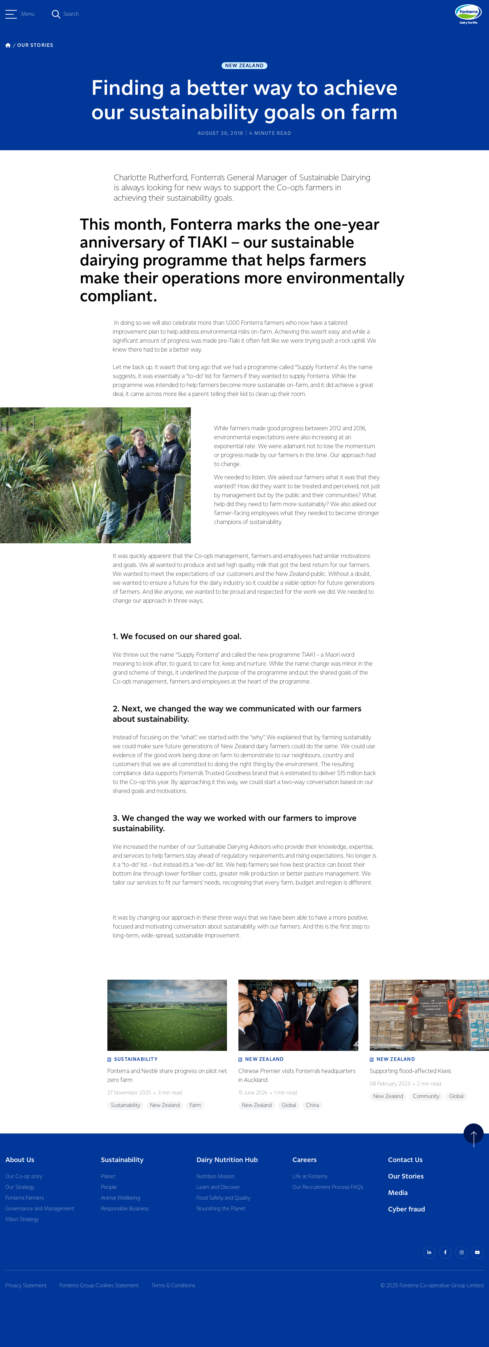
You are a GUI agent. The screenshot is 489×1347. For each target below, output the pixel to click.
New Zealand (244, 65)
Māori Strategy (22, 1219)
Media (398, 1193)
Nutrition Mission (215, 1176)
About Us (19, 1160)
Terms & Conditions (173, 1285)
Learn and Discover (218, 1187)
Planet (108, 1176)
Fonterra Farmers (24, 1198)
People (109, 1187)
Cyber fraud (406, 1209)
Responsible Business (125, 1208)
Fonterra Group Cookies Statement (99, 1285)
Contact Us (405, 1160)
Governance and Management (39, 1208)
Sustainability (122, 1160)
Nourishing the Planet (221, 1208)
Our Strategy (19, 1187)
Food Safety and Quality (223, 1198)
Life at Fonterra (309, 1176)
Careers (304, 1160)
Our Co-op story (23, 1176)
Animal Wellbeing (120, 1198)
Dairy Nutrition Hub (227, 1160)
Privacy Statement (26, 1285)
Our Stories (406, 1176)
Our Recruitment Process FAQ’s (327, 1187)
